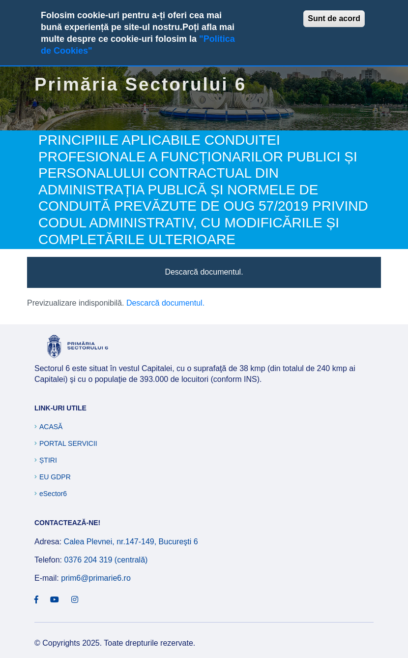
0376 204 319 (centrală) (105, 560)
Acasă (50, 427)
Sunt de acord (334, 18)
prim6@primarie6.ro (96, 578)
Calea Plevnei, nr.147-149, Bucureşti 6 (131, 541)
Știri (48, 460)
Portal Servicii (68, 443)
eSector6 (53, 494)
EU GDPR (55, 477)
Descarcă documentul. (204, 272)
